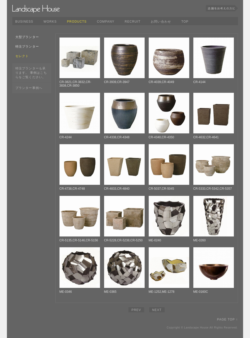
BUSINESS (24, 21)
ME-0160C (200, 292)
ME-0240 (155, 240)
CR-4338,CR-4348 (116, 137)
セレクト (22, 56)
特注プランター (27, 46)
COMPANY (105, 21)
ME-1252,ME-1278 (162, 292)
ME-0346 (65, 292)
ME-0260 (199, 240)
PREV (136, 310)
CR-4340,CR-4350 (161, 137)
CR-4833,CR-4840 (116, 188)
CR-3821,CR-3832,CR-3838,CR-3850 (75, 83)
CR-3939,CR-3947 (116, 82)
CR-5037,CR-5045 (161, 188)
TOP (184, 21)
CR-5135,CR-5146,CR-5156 (78, 240)
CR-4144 (199, 82)
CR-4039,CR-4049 (161, 82)
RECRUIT (133, 21)
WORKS (50, 21)
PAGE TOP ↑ (227, 319)
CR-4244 (65, 137)
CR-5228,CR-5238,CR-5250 (123, 240)
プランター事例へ (29, 88)
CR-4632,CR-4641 (206, 137)
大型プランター (27, 37)
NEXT (157, 310)
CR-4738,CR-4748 (72, 188)
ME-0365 (110, 292)
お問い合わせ (161, 21)
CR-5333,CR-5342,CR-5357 (212, 188)
